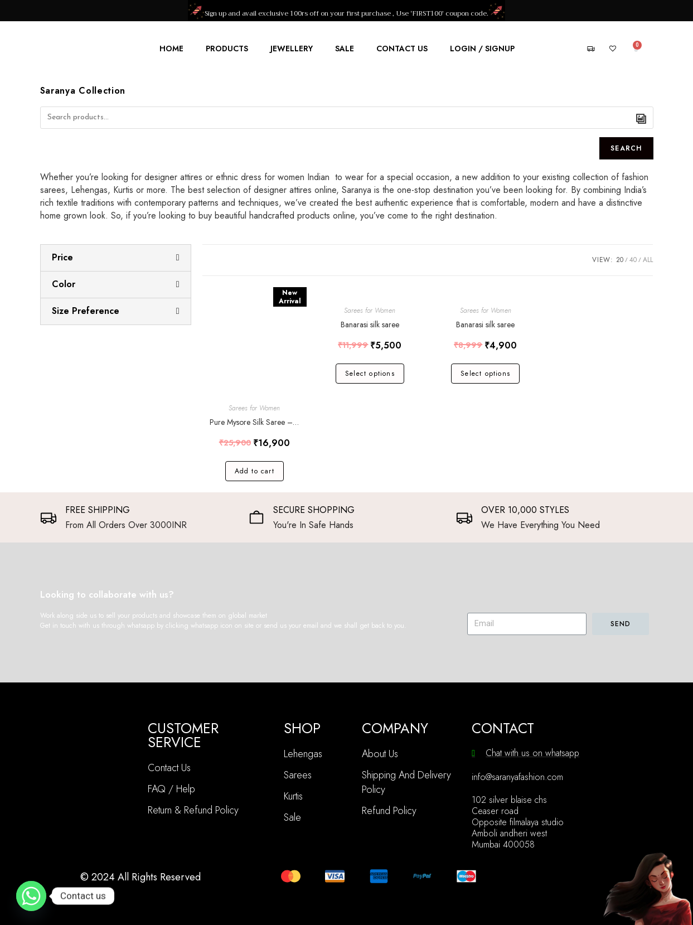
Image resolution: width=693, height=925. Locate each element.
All (648, 260)
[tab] (116, 258)
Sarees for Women (254, 408)
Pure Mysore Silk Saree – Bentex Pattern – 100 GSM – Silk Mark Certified (254, 422)
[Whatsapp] (31, 896)
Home (171, 48)
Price (62, 257)
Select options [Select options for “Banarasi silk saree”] (370, 374)
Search (626, 148)
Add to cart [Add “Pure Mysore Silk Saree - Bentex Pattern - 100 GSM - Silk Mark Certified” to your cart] (254, 471)
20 (619, 260)
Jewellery (291, 48)
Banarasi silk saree (370, 324)
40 (633, 260)
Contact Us (402, 48)
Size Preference (85, 310)
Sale (344, 48)
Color (63, 284)
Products (227, 48)
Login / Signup (482, 48)
